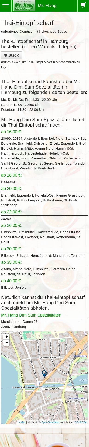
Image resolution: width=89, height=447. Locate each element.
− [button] (6, 343)
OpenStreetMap (50, 422)
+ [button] (6, 336)
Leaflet (21, 422)
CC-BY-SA (81, 422)
